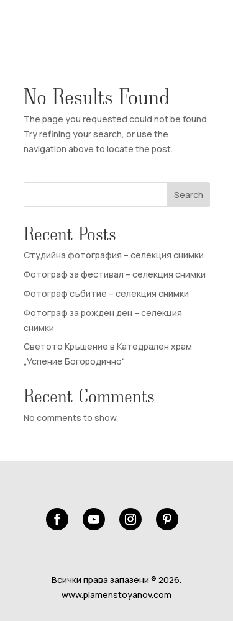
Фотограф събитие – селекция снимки (106, 293)
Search (188, 195)
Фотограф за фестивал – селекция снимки (115, 274)
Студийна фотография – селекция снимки (114, 255)
